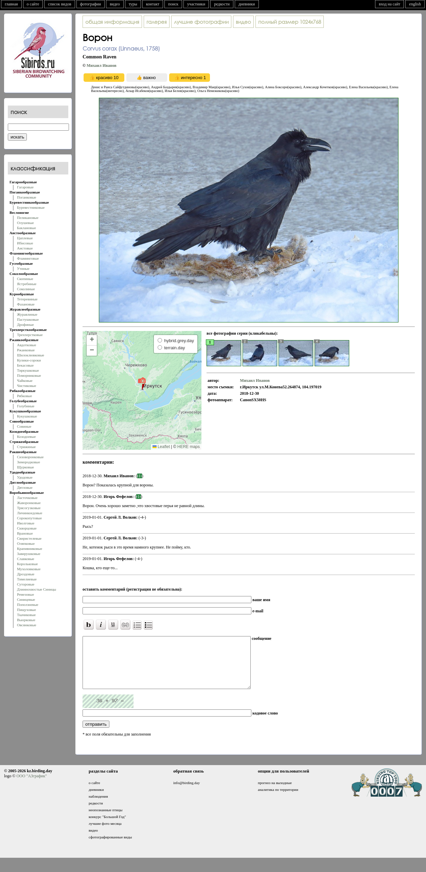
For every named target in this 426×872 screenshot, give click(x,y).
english (415, 4)
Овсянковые (26, 625)
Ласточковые (27, 498)
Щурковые (25, 467)
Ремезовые (25, 594)
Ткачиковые (26, 615)
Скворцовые (27, 528)
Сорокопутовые (29, 518)
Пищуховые (26, 610)
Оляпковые (26, 543)
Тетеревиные (27, 299)
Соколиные (26, 289)
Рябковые (24, 396)
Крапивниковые (29, 548)
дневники (246, 4)
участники (196, 4)
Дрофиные (25, 324)
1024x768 (289, 21)
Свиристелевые (29, 538)
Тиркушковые (28, 370)
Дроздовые (25, 574)
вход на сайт (389, 4)
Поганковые (26, 197)
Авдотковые (26, 345)
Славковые (25, 559)
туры (133, 4)
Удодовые (25, 477)
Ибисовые (25, 243)
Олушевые (25, 223)
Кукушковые (27, 416)
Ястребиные (26, 284)
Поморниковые (29, 375)
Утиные (23, 268)
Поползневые (27, 604)
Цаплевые (25, 238)
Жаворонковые (29, 503)
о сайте (33, 4)
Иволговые (25, 523)
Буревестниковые (31, 207)
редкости (222, 4)
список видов (59, 4)
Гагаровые (25, 187)
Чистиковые (26, 386)
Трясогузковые (28, 508)
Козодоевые (26, 436)
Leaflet (161, 446)
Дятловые (25, 487)
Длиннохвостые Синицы (36, 589)
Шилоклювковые (30, 355)
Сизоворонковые (30, 457)
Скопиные (25, 279)
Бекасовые (25, 365)
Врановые (25, 533)
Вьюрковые (26, 620)
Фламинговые (28, 258)
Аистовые (25, 248)
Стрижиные (26, 447)
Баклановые (26, 228)
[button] (141, 383)
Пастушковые (28, 319)
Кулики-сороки (29, 360)
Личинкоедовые (29, 513)
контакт (152, 4)
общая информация (112, 21)
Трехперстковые (30, 335)
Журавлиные (27, 314)
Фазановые (26, 304)
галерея (156, 21)
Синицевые (26, 599)
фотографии (90, 4)
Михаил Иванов (102, 65)
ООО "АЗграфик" (31, 786)
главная (11, 4)
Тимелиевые (27, 579)
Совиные (24, 426)
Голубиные (25, 406)
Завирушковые (28, 554)
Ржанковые (26, 350)
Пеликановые (27, 218)
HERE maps (188, 446)
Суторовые (25, 584)
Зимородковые (28, 462)
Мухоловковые (28, 569)
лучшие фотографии (201, 21)
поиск (173, 4)
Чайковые (25, 380)
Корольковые (27, 564)
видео (115, 4)
